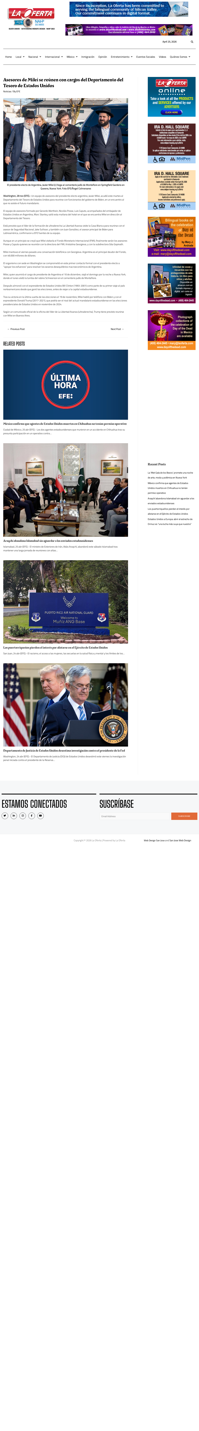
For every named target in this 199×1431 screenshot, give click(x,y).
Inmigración (87, 56)
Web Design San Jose (154, 847)
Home (8, 56)
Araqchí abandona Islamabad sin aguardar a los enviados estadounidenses (50, 544)
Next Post (117, 329)
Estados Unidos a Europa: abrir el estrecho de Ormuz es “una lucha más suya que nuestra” (171, 521)
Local (20, 56)
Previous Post (17, 329)
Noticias (7, 91)
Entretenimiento (121, 56)
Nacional (34, 56)
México (72, 56)
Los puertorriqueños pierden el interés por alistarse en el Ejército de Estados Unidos (57, 650)
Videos (162, 56)
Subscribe (184, 822)
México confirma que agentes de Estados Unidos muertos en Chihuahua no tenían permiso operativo (61, 426)
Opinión (102, 56)
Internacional (54, 56)
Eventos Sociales (145, 56)
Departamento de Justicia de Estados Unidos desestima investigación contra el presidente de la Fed (63, 755)
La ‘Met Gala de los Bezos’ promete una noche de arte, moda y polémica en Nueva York (171, 475)
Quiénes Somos (180, 56)
